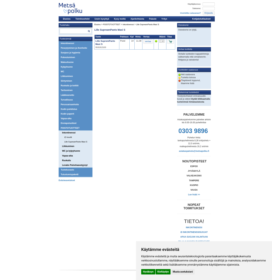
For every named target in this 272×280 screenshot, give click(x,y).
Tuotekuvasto (67, 170)
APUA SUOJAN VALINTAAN (194, 237)
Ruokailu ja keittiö (70, 85)
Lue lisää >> (194, 194)
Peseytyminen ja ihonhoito (74, 48)
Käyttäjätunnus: (194, 4)
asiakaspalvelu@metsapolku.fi (194, 151)
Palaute (152, 19)
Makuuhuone (67, 62)
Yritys (164, 19)
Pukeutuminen (68, 57)
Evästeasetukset (67, 180)
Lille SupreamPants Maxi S (75, 142)
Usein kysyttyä (102, 19)
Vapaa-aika (66, 118)
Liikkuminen (67, 76)
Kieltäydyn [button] (163, 271)
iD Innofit (68, 137)
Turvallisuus (67, 100)
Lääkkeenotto (67, 95)
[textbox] (75, 31)
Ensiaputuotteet (68, 123)
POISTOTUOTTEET (70, 128)
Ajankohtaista (137, 19)
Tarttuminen (67, 90)
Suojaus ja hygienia (70, 52)
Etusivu (66, 19)
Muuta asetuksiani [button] (183, 271)
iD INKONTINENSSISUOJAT (194, 232)
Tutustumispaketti (69, 174)
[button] (208, 13)
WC (62, 71)
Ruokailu (66, 160)
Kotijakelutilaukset (201, 19)
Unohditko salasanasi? (190, 13)
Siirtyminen (66, 81)
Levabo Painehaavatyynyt (75, 165)
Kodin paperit (67, 114)
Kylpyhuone (67, 67)
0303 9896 (193, 130)
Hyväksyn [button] (148, 271)
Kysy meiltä (120, 19)
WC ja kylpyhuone (71, 151)
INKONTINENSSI (194, 227)
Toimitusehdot (82, 19)
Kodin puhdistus (69, 109)
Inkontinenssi (67, 43)
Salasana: (196, 8)
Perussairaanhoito (70, 104)
